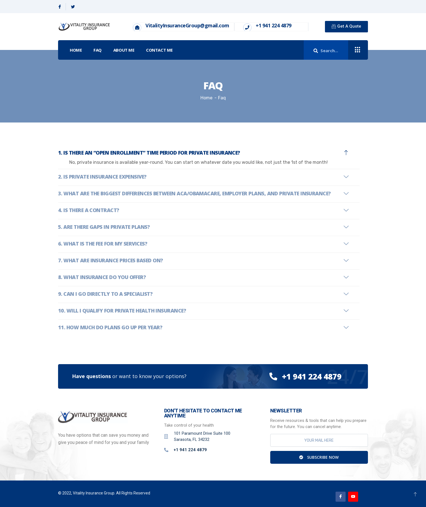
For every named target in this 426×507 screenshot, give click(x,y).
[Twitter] (73, 6)
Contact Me (159, 50)
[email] (319, 440)
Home (76, 50)
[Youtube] (353, 497)
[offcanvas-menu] (357, 50)
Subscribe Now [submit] (319, 457)
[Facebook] (60, 6)
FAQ (98, 50)
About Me (123, 50)
